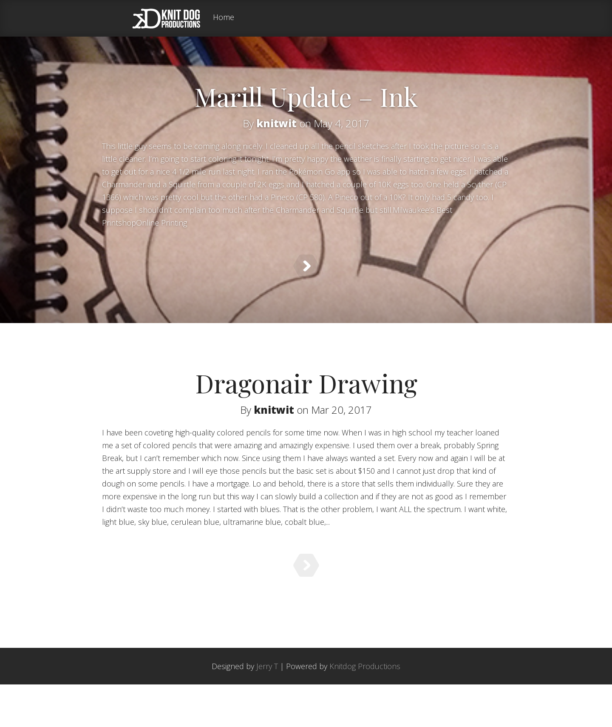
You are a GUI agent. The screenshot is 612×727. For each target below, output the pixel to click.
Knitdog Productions (364, 709)
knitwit (276, 123)
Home (223, 17)
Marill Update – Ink (306, 96)
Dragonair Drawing (306, 399)
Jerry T (267, 709)
